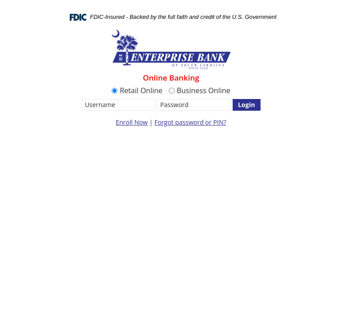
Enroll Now (132, 122)
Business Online (199, 90)
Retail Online (137, 90)
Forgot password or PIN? (190, 122)
